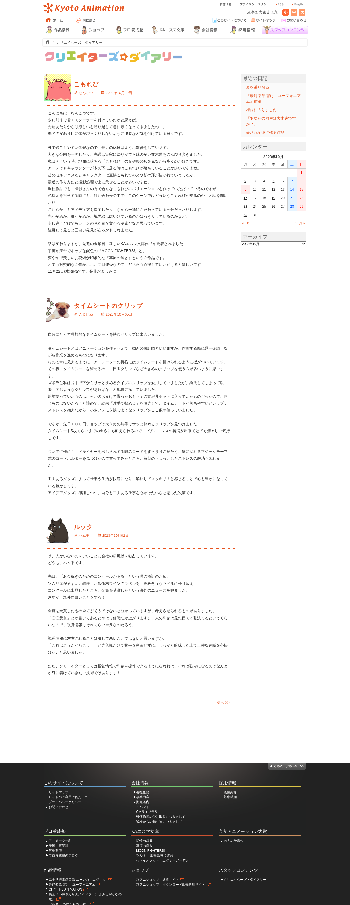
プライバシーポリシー (65, 802)
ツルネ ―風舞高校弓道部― (156, 855)
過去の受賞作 (233, 841)
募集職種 (230, 797)
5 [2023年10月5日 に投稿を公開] (274, 181)
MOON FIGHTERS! (150, 851)
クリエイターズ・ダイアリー (245, 880)
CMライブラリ (147, 812)
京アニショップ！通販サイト (157, 880)
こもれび (86, 84)
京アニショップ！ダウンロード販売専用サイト (170, 884)
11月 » (300, 223)
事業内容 (142, 797)
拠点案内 (142, 802)
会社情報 (140, 782)
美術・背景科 (58, 846)
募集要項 (55, 851)
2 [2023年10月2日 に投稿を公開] (245, 181)
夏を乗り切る (257, 87)
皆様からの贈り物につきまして (159, 822)
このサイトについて (63, 782)
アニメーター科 (60, 841)
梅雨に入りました (261, 110)
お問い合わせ (58, 807)
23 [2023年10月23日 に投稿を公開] (245, 206)
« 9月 (246, 223)
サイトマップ (58, 792)
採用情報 (227, 782)
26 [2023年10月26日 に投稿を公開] (273, 206)
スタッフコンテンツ (238, 870)
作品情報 (52, 870)
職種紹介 (230, 792)
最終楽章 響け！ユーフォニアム (72, 884)
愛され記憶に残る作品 (265, 132)
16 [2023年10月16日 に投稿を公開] (245, 198)
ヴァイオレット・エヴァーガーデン (162, 860)
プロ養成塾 (55, 831)
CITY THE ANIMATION (65, 889)
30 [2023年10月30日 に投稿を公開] (245, 215)
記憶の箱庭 (144, 841)
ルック (83, 527)
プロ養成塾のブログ (63, 855)
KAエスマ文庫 (145, 831)
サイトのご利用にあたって (68, 797)
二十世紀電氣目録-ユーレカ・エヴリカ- (78, 880)
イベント (142, 807)
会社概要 (142, 792)
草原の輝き (144, 846)
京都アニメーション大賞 (243, 831)
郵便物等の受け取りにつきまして (160, 817)
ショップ (140, 870)
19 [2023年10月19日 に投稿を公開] (273, 198)
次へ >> (223, 702)
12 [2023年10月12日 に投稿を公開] (273, 189)
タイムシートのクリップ (108, 305)
